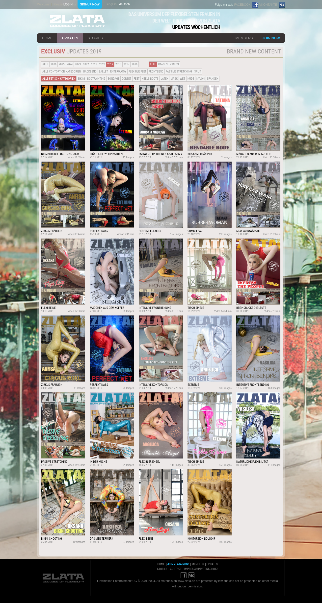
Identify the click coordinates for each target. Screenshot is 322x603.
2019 (110, 64)
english (112, 4)
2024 (70, 64)
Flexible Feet (137, 71)
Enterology (118, 71)
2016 (134, 64)
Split (197, 71)
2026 (53, 64)
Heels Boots (150, 78)
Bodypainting (96, 78)
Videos (174, 64)
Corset (126, 78)
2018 (118, 64)
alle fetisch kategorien (58, 78)
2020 (102, 64)
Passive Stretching (179, 71)
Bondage (113, 78)
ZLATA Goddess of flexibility (77, 21)
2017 (127, 64)
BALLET (103, 71)
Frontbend (156, 71)
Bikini (81, 78)
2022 (86, 64)
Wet (182, 78)
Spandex (212, 78)
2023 (78, 64)
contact (176, 569)
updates (70, 38)
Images (162, 64)
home (47, 38)
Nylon (200, 78)
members (244, 38)
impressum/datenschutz (201, 569)
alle (45, 64)
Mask (174, 78)
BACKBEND (90, 71)
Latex (164, 78)
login (68, 4)
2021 (94, 64)
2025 (62, 64)
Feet (136, 78)
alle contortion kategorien (61, 71)
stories (95, 38)
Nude (191, 78)
